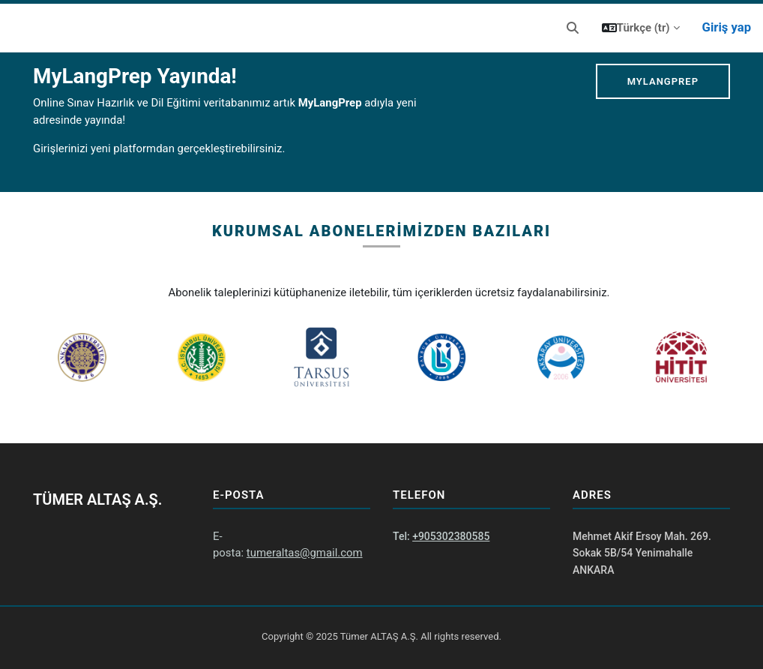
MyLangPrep (663, 81)
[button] (572, 28)
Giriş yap (726, 27)
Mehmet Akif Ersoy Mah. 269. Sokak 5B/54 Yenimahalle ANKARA (642, 553)
